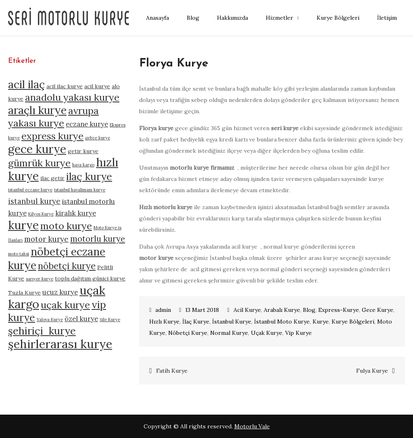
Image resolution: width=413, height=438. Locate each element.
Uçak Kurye (266, 332)
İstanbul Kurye (231, 321)
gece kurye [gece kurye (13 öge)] (37, 149)
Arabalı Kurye (282, 309)
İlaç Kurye (195, 321)
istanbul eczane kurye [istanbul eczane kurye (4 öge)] (30, 190)
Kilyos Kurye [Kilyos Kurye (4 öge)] (41, 214)
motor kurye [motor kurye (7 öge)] (46, 239)
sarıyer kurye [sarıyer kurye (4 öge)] (39, 279)
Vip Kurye (298, 332)
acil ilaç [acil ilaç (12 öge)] (26, 84)
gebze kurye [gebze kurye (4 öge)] (97, 138)
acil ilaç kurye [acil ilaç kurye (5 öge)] (64, 86)
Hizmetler (279, 17)
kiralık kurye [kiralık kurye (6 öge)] (75, 213)
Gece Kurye (377, 309)
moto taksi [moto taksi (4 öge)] (18, 254)
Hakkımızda (232, 17)
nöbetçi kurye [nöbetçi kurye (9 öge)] (67, 266)
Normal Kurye (229, 332)
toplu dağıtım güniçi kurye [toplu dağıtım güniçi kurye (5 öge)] (90, 278)
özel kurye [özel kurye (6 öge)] (81, 318)
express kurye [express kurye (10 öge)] (52, 136)
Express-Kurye (338, 309)
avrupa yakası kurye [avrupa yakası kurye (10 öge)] (53, 116)
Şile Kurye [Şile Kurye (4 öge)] (110, 319)
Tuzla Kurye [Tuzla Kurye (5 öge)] (24, 292)
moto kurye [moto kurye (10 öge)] (66, 226)
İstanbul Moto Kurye (282, 321)
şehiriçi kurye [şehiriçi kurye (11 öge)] (42, 330)
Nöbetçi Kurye (187, 332)
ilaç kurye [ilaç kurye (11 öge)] (89, 176)
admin (163, 309)
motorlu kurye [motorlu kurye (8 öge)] (97, 238)
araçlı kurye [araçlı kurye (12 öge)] (37, 110)
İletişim (387, 17)
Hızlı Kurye (164, 321)
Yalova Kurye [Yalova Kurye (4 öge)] (50, 319)
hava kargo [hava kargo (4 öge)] (83, 165)
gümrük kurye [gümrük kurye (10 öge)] (39, 163)
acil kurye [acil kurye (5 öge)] (97, 86)
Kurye (321, 321)
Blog (193, 17)
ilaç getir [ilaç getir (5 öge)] (52, 178)
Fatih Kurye (172, 370)
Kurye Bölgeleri (338, 17)
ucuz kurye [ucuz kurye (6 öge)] (60, 292)
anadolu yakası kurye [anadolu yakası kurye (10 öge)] (72, 97)
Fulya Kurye (372, 370)
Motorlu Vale (252, 426)
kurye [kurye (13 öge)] (23, 225)
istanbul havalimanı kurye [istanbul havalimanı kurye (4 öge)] (79, 190)
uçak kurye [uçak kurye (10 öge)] (65, 305)
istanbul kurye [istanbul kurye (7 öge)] (34, 201)
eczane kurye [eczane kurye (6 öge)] (87, 124)
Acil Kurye (247, 309)
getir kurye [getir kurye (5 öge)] (83, 151)
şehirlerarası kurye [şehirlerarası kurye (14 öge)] (60, 343)
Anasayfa (157, 17)
